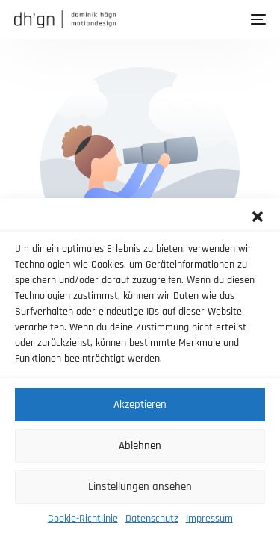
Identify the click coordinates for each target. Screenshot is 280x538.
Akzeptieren (140, 405)
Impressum (209, 518)
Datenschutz (151, 518)
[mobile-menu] (257, 19)
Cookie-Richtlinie (83, 518)
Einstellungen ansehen (140, 487)
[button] (257, 216)
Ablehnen (140, 446)
